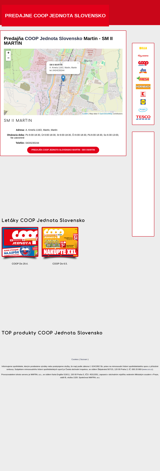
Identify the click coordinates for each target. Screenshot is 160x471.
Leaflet (85, 114)
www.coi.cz (147, 369)
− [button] (8, 58)
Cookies (75, 359)
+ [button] (8, 53)
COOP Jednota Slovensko (53, 38)
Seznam (84, 359)
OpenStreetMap (106, 114)
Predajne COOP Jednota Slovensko (55, 15)
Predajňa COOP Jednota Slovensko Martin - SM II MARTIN (63, 150)
